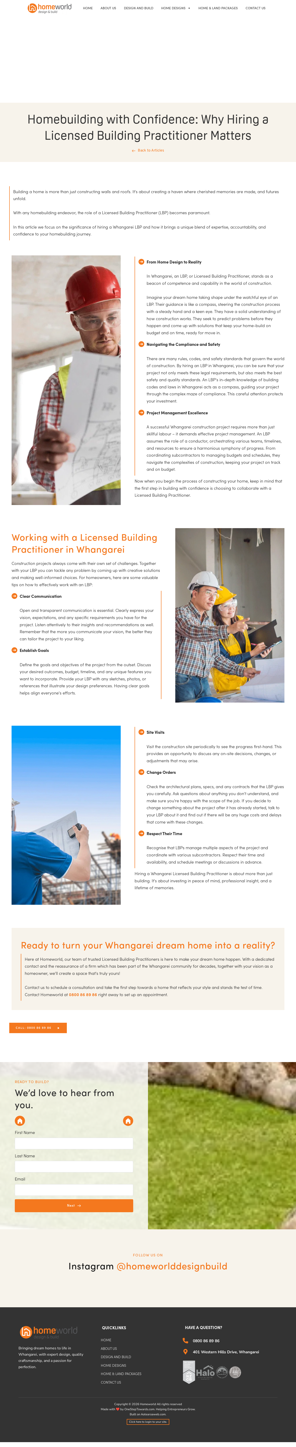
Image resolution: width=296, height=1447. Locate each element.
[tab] (21, 1121)
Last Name (25, 1157)
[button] (74, 1210)
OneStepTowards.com (139, 1414)
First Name (25, 1132)
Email (20, 1182)
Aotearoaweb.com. (153, 1419)
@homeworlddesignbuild (172, 1271)
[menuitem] (88, 8)
